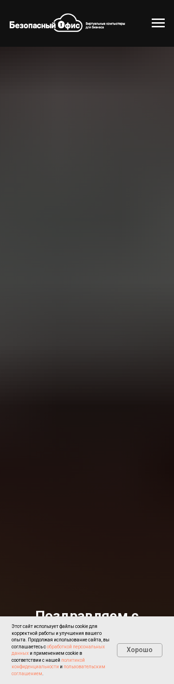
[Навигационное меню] (158, 23)
